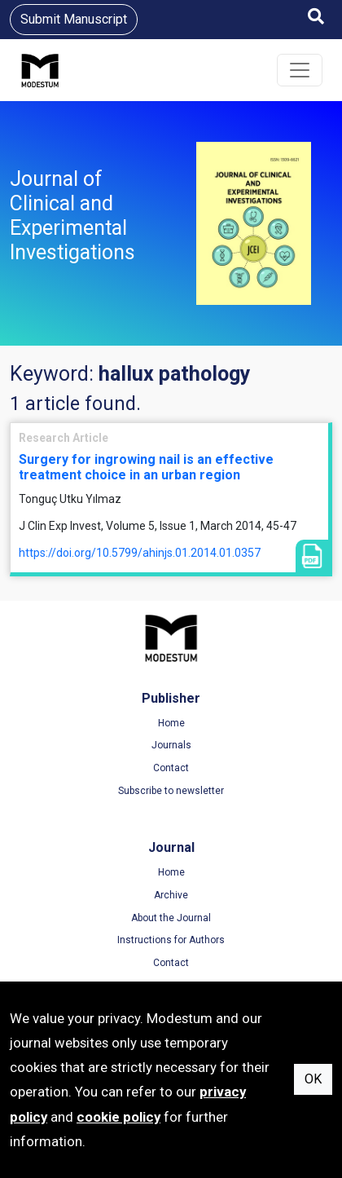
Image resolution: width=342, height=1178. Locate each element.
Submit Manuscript (73, 19)
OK (313, 1079)
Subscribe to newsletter (171, 790)
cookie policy (118, 1117)
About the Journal (171, 918)
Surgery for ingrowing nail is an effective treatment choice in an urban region (146, 467)
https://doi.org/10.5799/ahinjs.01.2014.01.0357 (140, 552)
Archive (171, 895)
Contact (171, 768)
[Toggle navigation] (299, 70)
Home (171, 723)
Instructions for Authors (171, 940)
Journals (171, 745)
